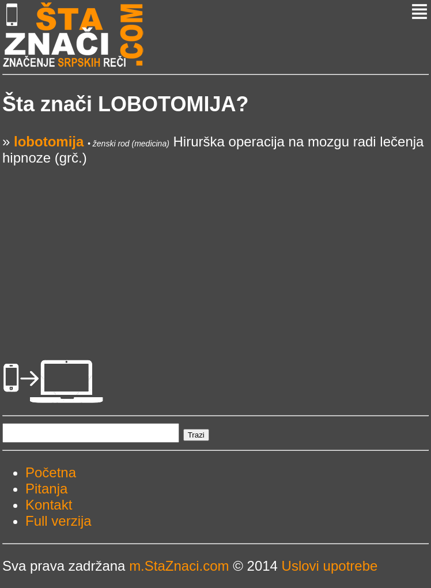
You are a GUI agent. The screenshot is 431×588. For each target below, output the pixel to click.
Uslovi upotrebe (330, 566)
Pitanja (46, 488)
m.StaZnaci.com (179, 566)
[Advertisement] (215, 246)
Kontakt (48, 504)
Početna (50, 472)
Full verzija (58, 521)
